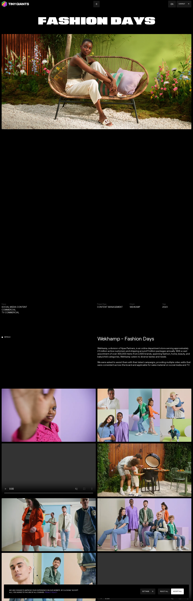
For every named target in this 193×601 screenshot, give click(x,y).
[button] (172, 4)
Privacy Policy (51, 592)
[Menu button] (96, 4)
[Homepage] (15, 4)
